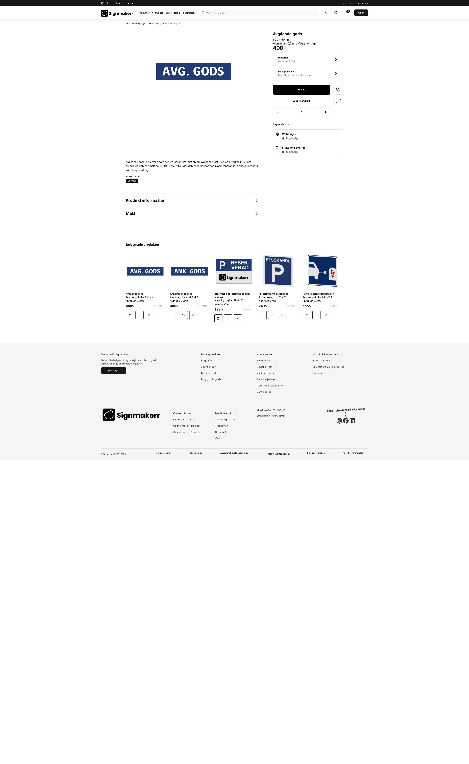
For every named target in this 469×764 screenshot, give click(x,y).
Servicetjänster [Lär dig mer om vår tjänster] (266, 379)
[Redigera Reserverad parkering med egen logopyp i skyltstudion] (238, 318)
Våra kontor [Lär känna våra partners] (264, 391)
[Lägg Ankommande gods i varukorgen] (174, 315)
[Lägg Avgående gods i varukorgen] (130, 315)
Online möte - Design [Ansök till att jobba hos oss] (186, 425)
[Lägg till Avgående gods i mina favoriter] (139, 315)
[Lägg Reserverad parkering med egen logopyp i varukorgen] (218, 318)
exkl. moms (348, 3)
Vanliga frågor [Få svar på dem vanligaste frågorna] (265, 373)
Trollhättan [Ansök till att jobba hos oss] (221, 425)
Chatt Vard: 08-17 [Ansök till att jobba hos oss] (184, 419)
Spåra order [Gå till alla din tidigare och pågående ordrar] (208, 366)
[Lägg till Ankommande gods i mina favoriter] (184, 315)
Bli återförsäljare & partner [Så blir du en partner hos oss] (329, 366)
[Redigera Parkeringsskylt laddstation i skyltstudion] (326, 315)
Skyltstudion (173, 12)
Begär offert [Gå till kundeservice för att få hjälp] (264, 366)
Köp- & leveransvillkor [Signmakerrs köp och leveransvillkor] (354, 453)
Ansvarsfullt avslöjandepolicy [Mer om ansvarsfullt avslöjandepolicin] (235, 453)
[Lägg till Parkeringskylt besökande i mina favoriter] (272, 315)
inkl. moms (363, 3)
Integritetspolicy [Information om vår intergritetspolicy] (165, 453)
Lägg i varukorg (301, 100)
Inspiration (188, 12)
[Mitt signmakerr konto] (325, 13)
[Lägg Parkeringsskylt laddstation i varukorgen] (307, 315)
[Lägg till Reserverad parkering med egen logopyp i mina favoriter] (228, 318)
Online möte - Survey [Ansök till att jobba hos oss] (186, 432)
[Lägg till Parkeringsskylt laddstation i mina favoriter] (316, 315)
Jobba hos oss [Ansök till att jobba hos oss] (321, 360)
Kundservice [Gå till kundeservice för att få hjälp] (264, 360)
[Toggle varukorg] (346, 13)
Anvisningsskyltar (157, 23)
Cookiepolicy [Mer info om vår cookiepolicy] (197, 453)
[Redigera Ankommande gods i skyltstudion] (193, 315)
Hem (128, 23)
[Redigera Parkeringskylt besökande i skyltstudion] (282, 315)
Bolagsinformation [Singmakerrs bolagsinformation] (317, 453)
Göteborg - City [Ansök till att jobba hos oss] (225, 419)
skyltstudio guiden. (132, 363)
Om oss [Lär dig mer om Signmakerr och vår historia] (317, 373)
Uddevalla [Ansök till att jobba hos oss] (221, 432)
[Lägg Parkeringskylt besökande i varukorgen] (263, 315)
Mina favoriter (210, 373)
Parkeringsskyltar (139, 23)
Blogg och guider (211, 379)
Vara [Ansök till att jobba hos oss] (218, 438)
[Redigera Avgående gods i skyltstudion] (149, 315)
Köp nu (301, 89)
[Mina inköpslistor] (336, 13)
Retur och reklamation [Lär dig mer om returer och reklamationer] (270, 385)
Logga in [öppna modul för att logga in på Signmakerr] (206, 360)
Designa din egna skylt (114, 370)
